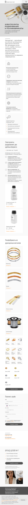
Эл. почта (7, 407)
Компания (7, 412)
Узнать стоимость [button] (10, 206)
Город (6, 416)
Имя (6, 399)
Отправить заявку (14, 424)
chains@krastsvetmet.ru (10, 438)
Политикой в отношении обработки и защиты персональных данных (10, 500)
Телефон (6, 403)
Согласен (8, 420)
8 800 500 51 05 (8, 435)
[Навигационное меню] (26, 1)
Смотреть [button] (8, 333)
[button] (15, 206)
